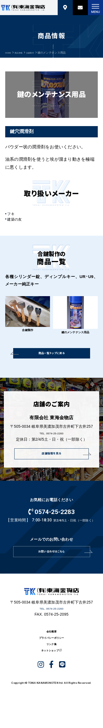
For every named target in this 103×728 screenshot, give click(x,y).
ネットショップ (49, 670)
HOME (9, 52)
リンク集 (51, 662)
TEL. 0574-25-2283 (51, 437)
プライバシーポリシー (51, 653)
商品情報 (22, 52)
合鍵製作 (37, 52)
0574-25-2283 (52, 518)
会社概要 (51, 644)
